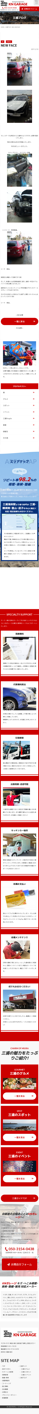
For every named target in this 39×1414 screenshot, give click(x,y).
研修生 (9, 42)
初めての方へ (6, 1369)
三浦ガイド (23, 1366)
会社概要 (5, 1389)
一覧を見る (23, 1096)
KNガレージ (15, 1407)
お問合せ (5, 1392)
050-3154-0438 (9, 9)
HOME (2, 27)
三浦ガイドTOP (23, 1198)
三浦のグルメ (25, 1369)
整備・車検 (5, 1378)
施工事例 (5, 1386)
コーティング (6, 1383)
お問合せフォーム (29, 9)
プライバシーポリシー (9, 1395)
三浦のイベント (26, 1375)
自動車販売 (5, 1380)
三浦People (7, 418)
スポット (6, 405)
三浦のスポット (26, 1372)
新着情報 (5, 1398)
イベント (6, 412)
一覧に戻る (24, 321)
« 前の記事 (19, 315)
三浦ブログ (8, 27)
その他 (5, 438)
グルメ (5, 399)
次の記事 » (19, 328)
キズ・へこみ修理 (7, 1372)
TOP (3, 1366)
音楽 (4, 425)
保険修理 (5, 1375)
